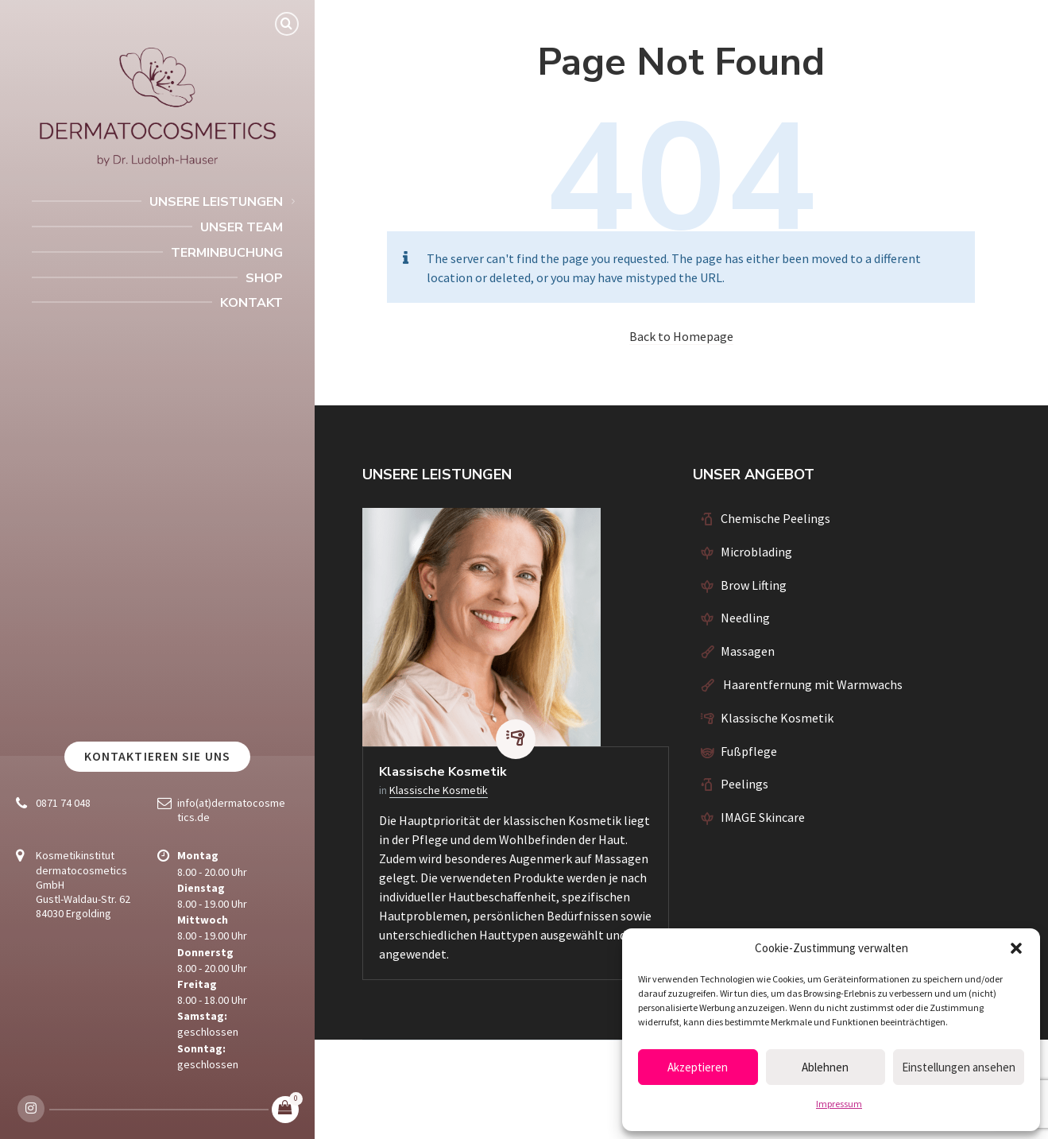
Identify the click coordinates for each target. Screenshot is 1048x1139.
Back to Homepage (681, 336)
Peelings (744, 784)
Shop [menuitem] (264, 278)
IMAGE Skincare (763, 817)
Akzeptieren (697, 1067)
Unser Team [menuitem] (241, 227)
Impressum (839, 1104)
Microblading (756, 552)
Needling (745, 618)
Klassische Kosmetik (443, 772)
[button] (1016, 948)
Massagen (748, 651)
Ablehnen (825, 1067)
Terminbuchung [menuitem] (227, 253)
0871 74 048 (63, 803)
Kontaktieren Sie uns (157, 756)
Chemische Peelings (775, 518)
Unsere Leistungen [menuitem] (216, 202)
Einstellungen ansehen (958, 1067)
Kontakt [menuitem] (251, 303)
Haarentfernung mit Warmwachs (812, 684)
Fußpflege (749, 751)
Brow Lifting (754, 585)
